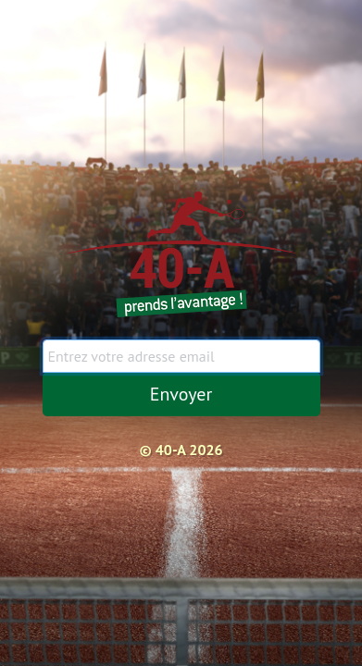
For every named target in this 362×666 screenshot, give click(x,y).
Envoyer (181, 394)
